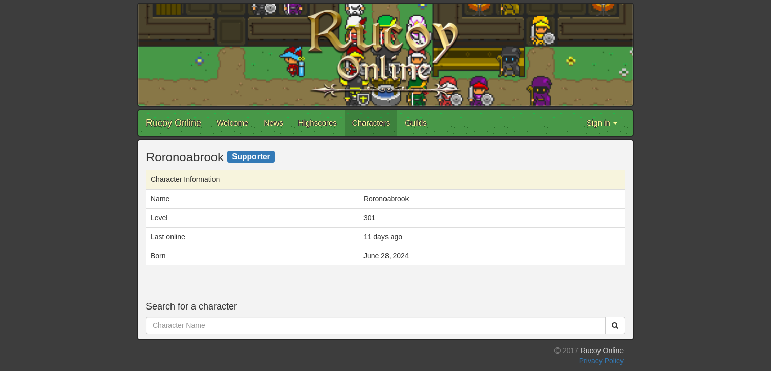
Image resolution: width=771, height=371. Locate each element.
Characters (371, 122)
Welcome (232, 122)
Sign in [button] (602, 122)
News (273, 122)
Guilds (416, 122)
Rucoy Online (173, 123)
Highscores (317, 122)
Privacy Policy (601, 361)
